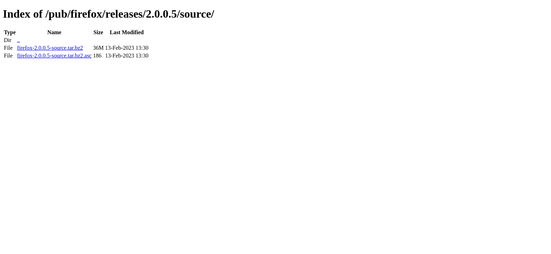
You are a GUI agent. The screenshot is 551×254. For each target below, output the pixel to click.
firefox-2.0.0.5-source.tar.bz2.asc (54, 56)
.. (18, 40)
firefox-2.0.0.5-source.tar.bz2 (50, 48)
